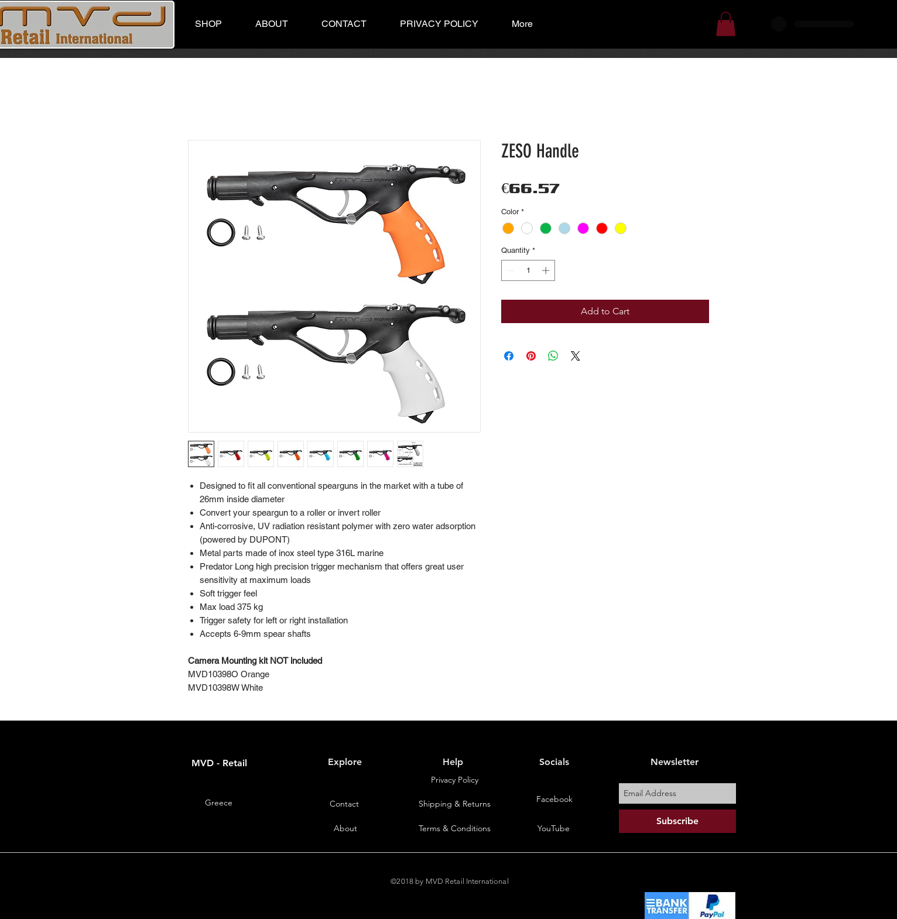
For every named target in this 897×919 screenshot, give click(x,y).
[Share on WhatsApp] (553, 356)
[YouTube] (553, 828)
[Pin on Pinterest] (531, 356)
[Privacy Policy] (454, 780)
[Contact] (344, 804)
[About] (345, 828)
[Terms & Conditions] (454, 828)
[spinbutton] (528, 270)
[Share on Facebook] (509, 356)
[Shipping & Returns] (454, 804)
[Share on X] (576, 356)
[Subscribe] (677, 821)
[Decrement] (510, 270)
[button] (725, 24)
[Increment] (547, 270)
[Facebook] (554, 799)
